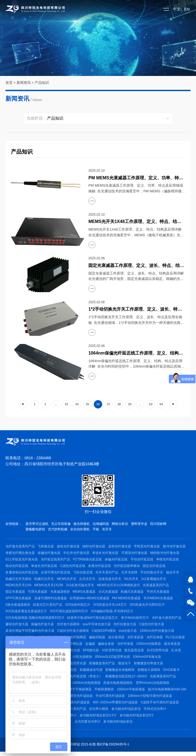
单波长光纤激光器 (106, 553)
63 (150, 404)
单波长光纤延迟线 (44, 566)
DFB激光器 (92, 653)
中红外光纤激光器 (77, 553)
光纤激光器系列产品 (20, 546)
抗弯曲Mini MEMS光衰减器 (90, 599)
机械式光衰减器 (133, 593)
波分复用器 (117, 639)
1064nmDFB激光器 (148, 659)
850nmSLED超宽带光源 (113, 659)
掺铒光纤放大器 (16, 626)
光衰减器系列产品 (157, 586)
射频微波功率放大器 (149, 666)
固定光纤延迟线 (155, 566)
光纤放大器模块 (68, 626)
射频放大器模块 (149, 673)
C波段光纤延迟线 (73, 566)
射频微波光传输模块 (120, 673)
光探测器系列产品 (164, 679)
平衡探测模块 (105, 692)
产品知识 (42, 83)
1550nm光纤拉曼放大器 (158, 633)
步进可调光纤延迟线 (55, 573)
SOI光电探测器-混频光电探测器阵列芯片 (34, 619)
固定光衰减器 (15, 593)
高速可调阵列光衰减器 (51, 599)
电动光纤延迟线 (16, 566)
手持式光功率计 (156, 712)
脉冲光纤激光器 (175, 546)
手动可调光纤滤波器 (111, 699)
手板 (96, 529)
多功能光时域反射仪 (127, 712)
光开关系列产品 (107, 573)
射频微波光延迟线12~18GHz (127, 679)
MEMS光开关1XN (18, 586)
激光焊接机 (82, 524)
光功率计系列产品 (74, 712)
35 (87, 404)
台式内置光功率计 (88, 726)
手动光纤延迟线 (142, 560)
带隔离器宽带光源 (74, 666)
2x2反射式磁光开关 (81, 586)
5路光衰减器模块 (17, 606)
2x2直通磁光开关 (154, 580)
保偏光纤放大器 (42, 626)
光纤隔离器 (78, 639)
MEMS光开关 (67, 580)
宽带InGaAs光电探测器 (153, 686)
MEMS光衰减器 (84, 593)
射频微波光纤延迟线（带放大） (80, 679)
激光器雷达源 (135, 653)
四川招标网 (159, 524)
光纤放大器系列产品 (167, 619)
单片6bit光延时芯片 (136, 619)
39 (129, 404)
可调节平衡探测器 (79, 692)
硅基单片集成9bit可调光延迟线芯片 (92, 619)
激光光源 (73, 653)
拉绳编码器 (101, 524)
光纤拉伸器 (156, 639)
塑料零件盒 (140, 524)
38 (119, 404)
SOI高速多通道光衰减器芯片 (26, 613)
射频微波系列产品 (103, 666)
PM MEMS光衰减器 (127, 599)
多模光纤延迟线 (100, 566)
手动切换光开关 (152, 573)
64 (161, 404)
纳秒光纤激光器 (94, 546)
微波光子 (125, 666)
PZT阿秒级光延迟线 (87, 560)
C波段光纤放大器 (153, 626)
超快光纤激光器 (68, 546)
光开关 (108, 529)
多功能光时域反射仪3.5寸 (98, 719)
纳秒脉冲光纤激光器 (166, 553)
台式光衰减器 (109, 593)
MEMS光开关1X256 (49, 586)
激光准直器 (174, 646)
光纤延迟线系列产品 (55, 560)
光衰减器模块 (60, 593)
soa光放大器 (128, 633)
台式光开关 (88, 580)
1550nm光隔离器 (150, 646)
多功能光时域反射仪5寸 (137, 719)
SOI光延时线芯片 (78, 606)
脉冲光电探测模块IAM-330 (168, 692)
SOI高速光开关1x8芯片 (110, 606)
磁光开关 (174, 573)
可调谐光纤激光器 (135, 553)
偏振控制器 (98, 639)
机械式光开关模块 (18, 580)
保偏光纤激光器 (49, 553)
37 (108, 404)
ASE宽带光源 (113, 653)
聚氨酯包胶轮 (35, 529)
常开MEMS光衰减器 (159, 599)
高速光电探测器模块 (118, 686)
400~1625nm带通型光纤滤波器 (115, 706)
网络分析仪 (121, 524)
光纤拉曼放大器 (125, 626)
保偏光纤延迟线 (116, 560)
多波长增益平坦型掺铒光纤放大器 (29, 633)
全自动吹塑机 (80, 529)
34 (77, 404)
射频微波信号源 (91, 673)
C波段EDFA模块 (104, 633)
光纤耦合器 (75, 646)
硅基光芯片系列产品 (48, 606)
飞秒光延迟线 (83, 573)
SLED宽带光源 (159, 653)
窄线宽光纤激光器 (148, 546)
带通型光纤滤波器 (80, 699)
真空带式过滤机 (37, 524)
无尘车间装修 (61, 524)
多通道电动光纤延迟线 (21, 573)
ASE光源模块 (83, 659)
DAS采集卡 (172, 673)
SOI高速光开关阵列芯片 (148, 606)
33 (66, 404)
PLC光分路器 (176, 639)
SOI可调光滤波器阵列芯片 (69, 613)
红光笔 (178, 653)
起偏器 (91, 646)
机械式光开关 (44, 580)
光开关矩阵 (130, 573)
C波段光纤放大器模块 (73, 633)
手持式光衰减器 (159, 593)
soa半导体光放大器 (97, 626)
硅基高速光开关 (110, 580)
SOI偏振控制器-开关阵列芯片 (112, 613)
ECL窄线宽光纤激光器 (21, 560)
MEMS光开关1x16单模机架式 (119, 586)
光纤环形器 (127, 646)
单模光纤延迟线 (168, 560)
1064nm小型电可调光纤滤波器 (151, 699)
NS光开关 (132, 580)
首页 (9, 83)
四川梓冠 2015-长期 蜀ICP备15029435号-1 (98, 749)
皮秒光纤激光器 (120, 546)
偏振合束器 (107, 646)
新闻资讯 (24, 83)
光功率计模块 (99, 712)
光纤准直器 (136, 639)
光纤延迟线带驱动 (128, 566)
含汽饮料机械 (58, 529)
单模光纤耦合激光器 (20, 553)
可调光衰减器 (38, 593)
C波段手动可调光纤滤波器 (160, 706)
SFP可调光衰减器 (18, 599)
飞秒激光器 (46, 546)
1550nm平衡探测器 (132, 692)
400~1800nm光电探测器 (83, 686)
